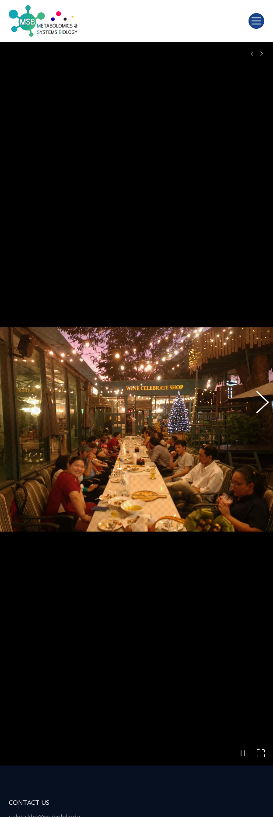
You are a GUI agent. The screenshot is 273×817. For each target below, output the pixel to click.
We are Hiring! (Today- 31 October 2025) (104, 790)
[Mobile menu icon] (256, 21)
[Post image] (22, 798)
